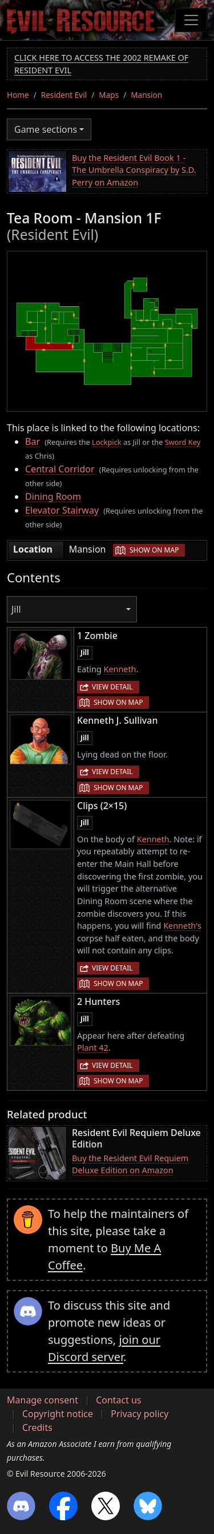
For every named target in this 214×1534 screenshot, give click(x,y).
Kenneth (119, 669)
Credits (37, 1427)
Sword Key (182, 442)
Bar (32, 441)
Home (18, 94)
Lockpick (107, 442)
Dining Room (53, 496)
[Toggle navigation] (191, 20)
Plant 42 (92, 1047)
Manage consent (42, 1400)
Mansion (146, 94)
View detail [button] (112, 687)
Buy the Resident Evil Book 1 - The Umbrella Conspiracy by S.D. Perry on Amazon (134, 170)
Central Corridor (60, 469)
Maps (109, 94)
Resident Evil (64, 94)
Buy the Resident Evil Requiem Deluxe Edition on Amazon (130, 1164)
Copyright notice (57, 1413)
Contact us (119, 1400)
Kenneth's (182, 925)
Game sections (45, 129)
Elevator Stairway (62, 510)
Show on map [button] (154, 550)
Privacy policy (139, 1413)
